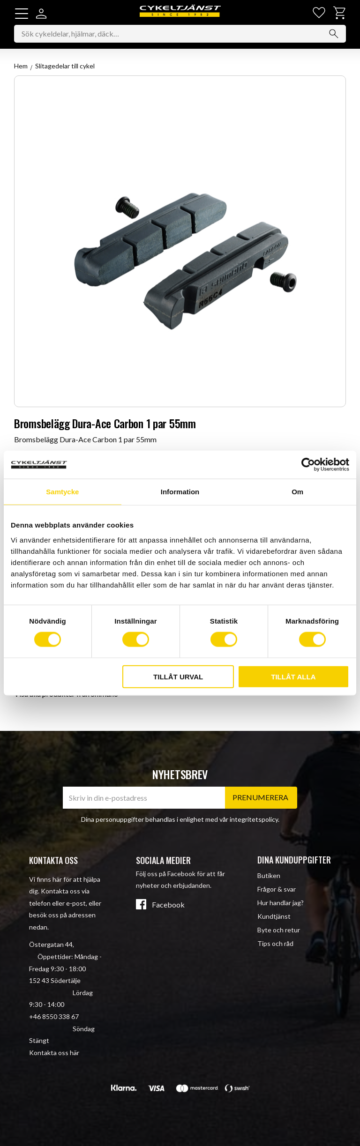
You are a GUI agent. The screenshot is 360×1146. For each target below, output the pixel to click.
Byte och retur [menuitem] (278, 930)
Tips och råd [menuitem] (275, 943)
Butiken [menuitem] (268, 875)
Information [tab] (180, 492)
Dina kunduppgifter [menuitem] (294, 860)
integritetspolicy (254, 819)
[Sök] (333, 35)
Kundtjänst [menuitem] (274, 916)
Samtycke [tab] (62, 492)
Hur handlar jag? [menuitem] (280, 903)
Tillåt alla (293, 676)
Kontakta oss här (54, 1053)
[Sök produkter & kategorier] (180, 35)
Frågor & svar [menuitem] (276, 889)
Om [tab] (297, 492)
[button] (21, 13)
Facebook (168, 904)
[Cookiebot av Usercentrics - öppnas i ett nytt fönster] (308, 465)
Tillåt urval (178, 676)
